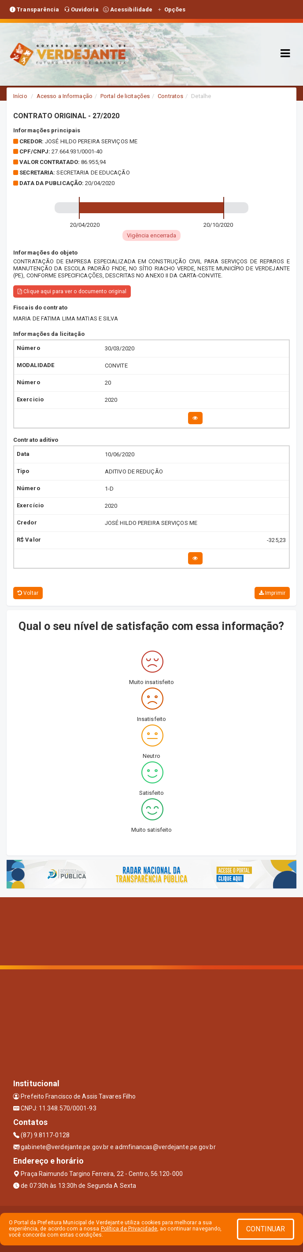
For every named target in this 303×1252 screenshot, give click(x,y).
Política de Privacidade (129, 1229)
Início (20, 96)
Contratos (170, 96)
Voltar (28, 593)
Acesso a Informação (64, 96)
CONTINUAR (265, 1229)
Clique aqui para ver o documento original (72, 291)
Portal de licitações (125, 96)
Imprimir (272, 593)
